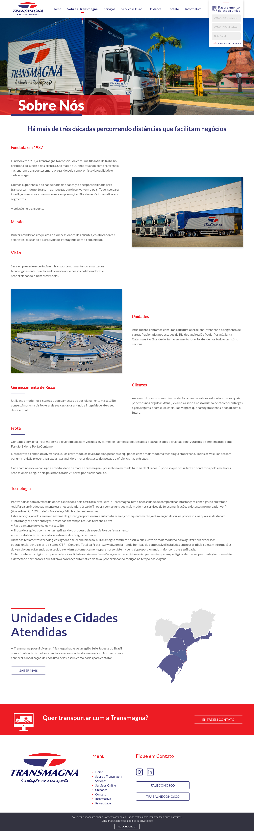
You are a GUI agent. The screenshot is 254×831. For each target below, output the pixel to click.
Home (57, 9)
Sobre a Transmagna (82, 9)
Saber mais (28, 670)
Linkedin (150, 772)
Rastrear (229, 43)
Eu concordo (127, 826)
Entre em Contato (218, 719)
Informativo (193, 9)
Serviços (109, 9)
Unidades (154, 9)
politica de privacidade (140, 820)
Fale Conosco (163, 785)
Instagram (139, 772)
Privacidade (103, 803)
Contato (173, 9)
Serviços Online (131, 9)
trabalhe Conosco (163, 796)
